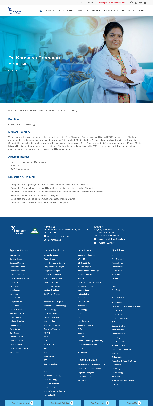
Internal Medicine (118, 330)
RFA (45, 360)
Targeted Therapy (51, 313)
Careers (90, 3)
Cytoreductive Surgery (52, 282)
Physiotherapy (49, 387)
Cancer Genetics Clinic (87, 344)
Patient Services (111, 10)
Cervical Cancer (16, 259)
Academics (80, 3)
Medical (81, 333)
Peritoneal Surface (17, 321)
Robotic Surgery (50, 259)
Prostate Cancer (16, 325)
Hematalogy (48, 298)
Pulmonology (117, 365)
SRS (45, 348)
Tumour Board (117, 263)
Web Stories (116, 290)
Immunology (82, 306)
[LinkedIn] (145, 2)
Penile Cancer (15, 317)
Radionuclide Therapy (52, 376)
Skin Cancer (14, 333)
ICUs (80, 329)
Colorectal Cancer (17, 263)
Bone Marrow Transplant (53, 302)
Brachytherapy (49, 356)
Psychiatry (116, 369)
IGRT (46, 341)
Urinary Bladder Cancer (19, 348)
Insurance (82, 380)
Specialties (96, 10)
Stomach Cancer (16, 337)
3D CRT (47, 333)
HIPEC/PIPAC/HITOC (52, 286)
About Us (50, 10)
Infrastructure (82, 10)
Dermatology (117, 314)
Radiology (116, 376)
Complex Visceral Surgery (54, 267)
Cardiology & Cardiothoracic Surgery (126, 306)
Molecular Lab (83, 302)
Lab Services (83, 290)
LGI (79, 317)
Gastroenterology (119, 326)
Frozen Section (84, 298)
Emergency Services (120, 318)
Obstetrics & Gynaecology (122, 349)
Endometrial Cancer (17, 267)
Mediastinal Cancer (17, 298)
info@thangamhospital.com (58, 236)
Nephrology (116, 337)
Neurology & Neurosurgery (122, 341)
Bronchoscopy (83, 321)
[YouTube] (140, 2)
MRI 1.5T (81, 259)
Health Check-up (118, 334)
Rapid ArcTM (49, 344)
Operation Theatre (85, 325)
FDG (45, 368)
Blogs (114, 286)
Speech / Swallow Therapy (54, 391)
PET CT (81, 278)
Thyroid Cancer (16, 344)
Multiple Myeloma (17, 302)
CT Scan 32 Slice (85, 263)
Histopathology (84, 294)
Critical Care (117, 310)
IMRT (46, 337)
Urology (115, 384)
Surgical (81, 337)
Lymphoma (14, 294)
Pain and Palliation (51, 395)
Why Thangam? (118, 259)
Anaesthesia (117, 303)
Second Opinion (118, 267)
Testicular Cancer (16, 341)
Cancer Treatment (65, 10)
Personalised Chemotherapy (55, 306)
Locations (142, 10)
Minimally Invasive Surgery (54, 263)
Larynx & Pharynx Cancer (20, 278)
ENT (113, 322)
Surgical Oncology (52, 255)
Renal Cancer (15, 329)
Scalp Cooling (49, 321)
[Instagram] (131, 2)
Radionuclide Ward (85, 286)
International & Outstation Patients (91, 365)
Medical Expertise (27, 110)
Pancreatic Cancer (17, 313)
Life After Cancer (84, 376)
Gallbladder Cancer (17, 274)
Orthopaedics (117, 357)
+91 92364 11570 (105, 243)
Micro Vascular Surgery (53, 278)
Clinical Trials (117, 271)
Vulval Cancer (15, 352)
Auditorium (82, 352)
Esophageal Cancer (17, 271)
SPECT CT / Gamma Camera (89, 282)
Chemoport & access (52, 325)
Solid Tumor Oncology (52, 294)
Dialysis (81, 348)
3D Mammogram (84, 267)
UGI (79, 313)
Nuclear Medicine (51, 364)
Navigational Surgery (52, 271)
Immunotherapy (50, 310)
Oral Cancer (14, 306)
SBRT (46, 352)
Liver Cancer (15, 286)
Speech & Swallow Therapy (123, 380)
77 (115, 243)
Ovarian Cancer (16, 310)
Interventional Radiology (88, 271)
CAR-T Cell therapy (51, 317)
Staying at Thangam (86, 373)
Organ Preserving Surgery (54, 274)
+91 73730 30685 (54, 240)
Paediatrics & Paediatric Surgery (125, 361)
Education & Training (67, 110)
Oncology (115, 353)
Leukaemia (14, 282)
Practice (12, 110)
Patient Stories (128, 10)
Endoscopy (82, 310)
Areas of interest (47, 110)
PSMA (46, 372)
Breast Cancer (15, 255)
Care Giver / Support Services (89, 369)
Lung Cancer (15, 290)
